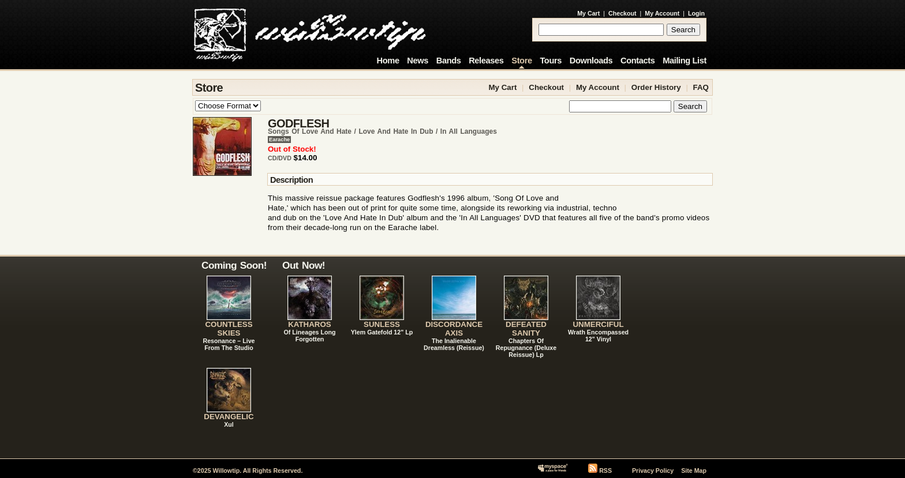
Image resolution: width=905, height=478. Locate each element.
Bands (448, 60)
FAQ (701, 87)
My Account (662, 13)
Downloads (591, 60)
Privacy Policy (653, 470)
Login (696, 13)
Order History (656, 87)
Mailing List (684, 60)
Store (521, 60)
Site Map (693, 470)
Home (388, 60)
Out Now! (303, 265)
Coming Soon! (234, 265)
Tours (551, 60)
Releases (486, 60)
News (417, 60)
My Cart (588, 13)
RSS (605, 470)
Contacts (637, 60)
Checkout (622, 13)
